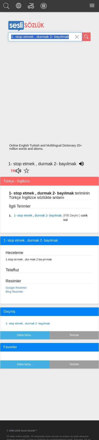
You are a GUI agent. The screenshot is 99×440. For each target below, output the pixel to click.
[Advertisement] (48, 94)
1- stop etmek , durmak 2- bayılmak (28, 323)
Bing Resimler (14, 291)
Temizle (74, 335)
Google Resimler (16, 287)
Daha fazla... (25, 335)
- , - (37, 215)
